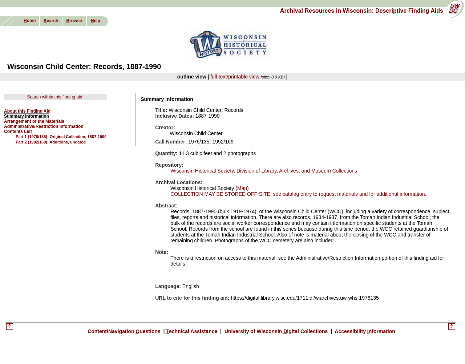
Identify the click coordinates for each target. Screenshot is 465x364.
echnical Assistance (192, 331)
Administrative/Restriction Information (44, 126)
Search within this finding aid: (55, 97)
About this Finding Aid (27, 111)
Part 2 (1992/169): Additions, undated (51, 142)
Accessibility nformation (364, 331)
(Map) (241, 188)
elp (95, 20)
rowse (74, 20)
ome (30, 20)
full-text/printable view (234, 77)
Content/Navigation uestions (125, 331)
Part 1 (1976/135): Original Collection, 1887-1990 (61, 136)
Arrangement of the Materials (34, 121)
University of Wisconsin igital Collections (276, 331)
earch (51, 20)
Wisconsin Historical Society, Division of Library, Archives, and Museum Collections (263, 171)
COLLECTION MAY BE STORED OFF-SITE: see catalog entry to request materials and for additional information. (298, 194)
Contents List (18, 131)
